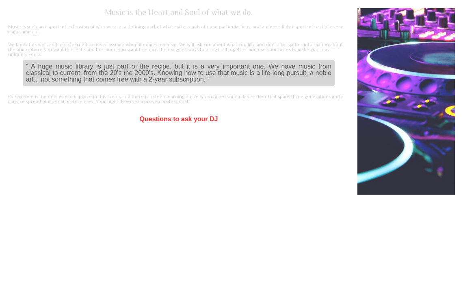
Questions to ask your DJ (179, 119)
